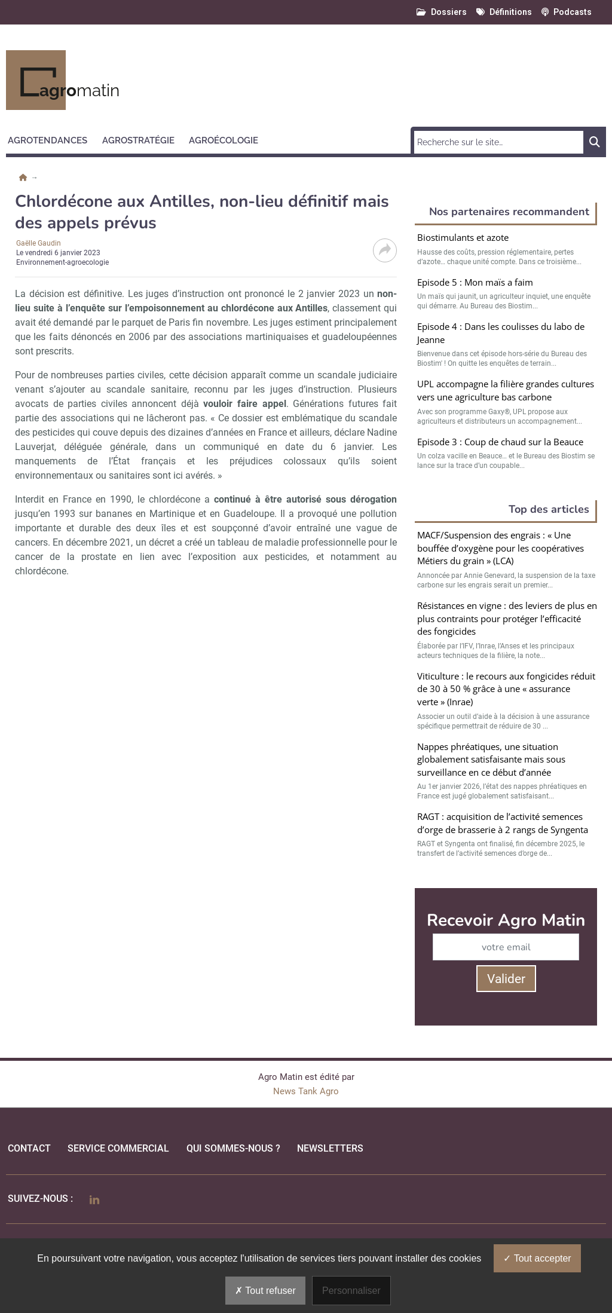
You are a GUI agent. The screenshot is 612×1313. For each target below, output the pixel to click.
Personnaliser (351, 1291)
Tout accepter (537, 1258)
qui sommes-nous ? (233, 1148)
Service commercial (118, 1148)
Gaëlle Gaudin (38, 243)
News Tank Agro (306, 1091)
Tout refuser (265, 1291)
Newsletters (330, 1148)
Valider (506, 979)
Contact (29, 1148)
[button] (53, 139)
